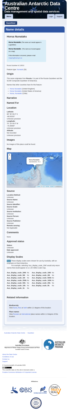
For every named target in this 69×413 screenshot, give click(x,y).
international (25, 314)
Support (59, 16)
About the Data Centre (9, 354)
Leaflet (38, 186)
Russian (16, 314)
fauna (15, 308)
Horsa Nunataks (15, 89)
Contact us (5, 359)
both (25, 308)
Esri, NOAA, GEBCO (49, 186)
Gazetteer (11, 23)
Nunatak (20, 69)
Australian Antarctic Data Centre (14, 333)
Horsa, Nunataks (16, 93)
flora (19, 308)
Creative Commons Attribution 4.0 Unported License (19, 372)
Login (51, 16)
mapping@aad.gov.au (15, 58)
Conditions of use (8, 357)
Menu (9, 16)
